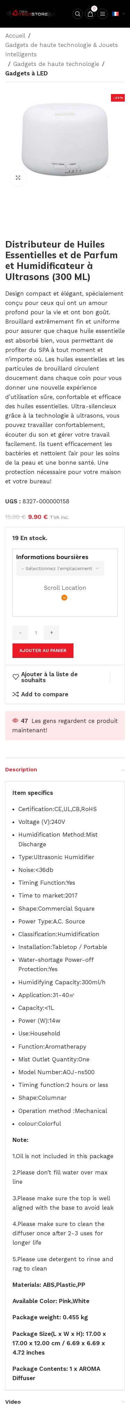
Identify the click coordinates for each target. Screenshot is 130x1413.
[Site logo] (31, 13)
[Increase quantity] (51, 632)
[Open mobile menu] (102, 14)
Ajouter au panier (43, 650)
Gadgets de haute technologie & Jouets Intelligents (61, 49)
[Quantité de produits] (36, 632)
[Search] (77, 14)
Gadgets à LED (26, 73)
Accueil (15, 35)
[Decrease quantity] (20, 632)
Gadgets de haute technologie (56, 64)
